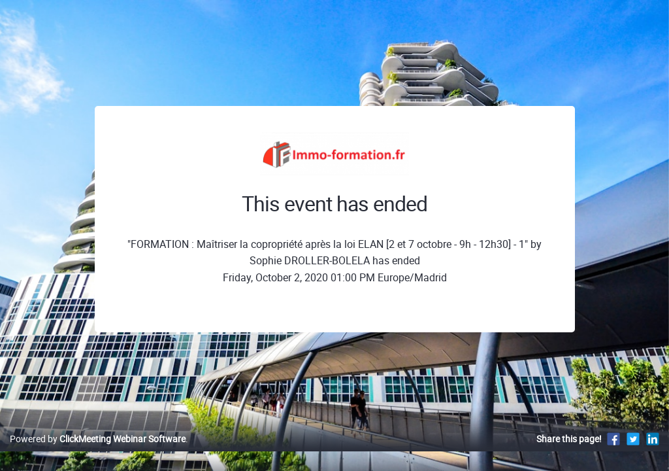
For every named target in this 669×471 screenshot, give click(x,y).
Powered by (98, 452)
